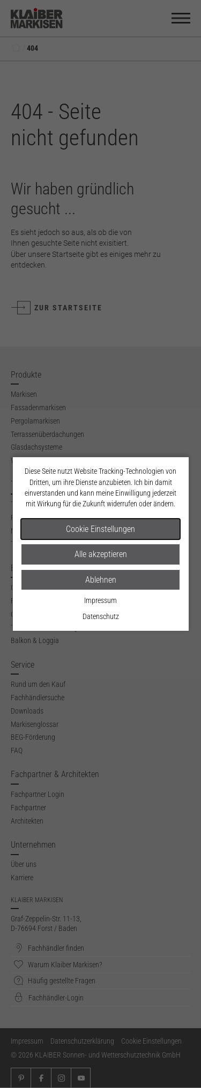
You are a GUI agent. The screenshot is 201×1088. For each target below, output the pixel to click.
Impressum (100, 600)
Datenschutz (101, 616)
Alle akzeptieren (101, 554)
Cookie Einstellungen (100, 529)
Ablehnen (100, 580)
